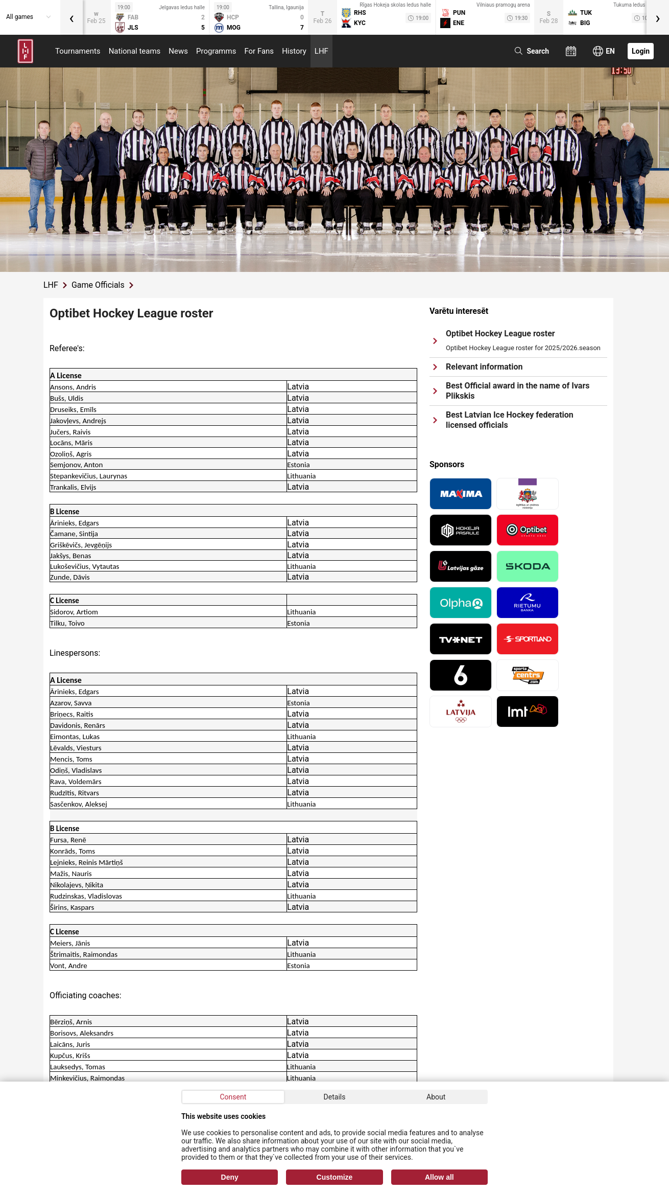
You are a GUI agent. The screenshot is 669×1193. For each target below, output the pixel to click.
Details (335, 1097)
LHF (321, 51)
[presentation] (71, 17)
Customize (335, 1177)
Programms (216, 51)
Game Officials (98, 285)
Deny (229, 1177)
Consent (233, 1097)
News (178, 51)
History (294, 51)
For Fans (259, 51)
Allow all (439, 1177)
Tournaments (78, 51)
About (435, 1097)
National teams (135, 51)
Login (641, 51)
